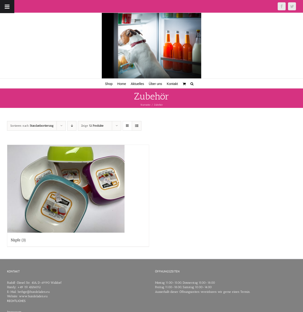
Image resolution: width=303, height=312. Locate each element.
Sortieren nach (31, 125)
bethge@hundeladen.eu (34, 292)
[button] (191, 83)
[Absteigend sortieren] (71, 126)
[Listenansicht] (136, 125)
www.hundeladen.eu (33, 296)
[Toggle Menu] (7, 6)
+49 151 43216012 (29, 287)
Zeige (92, 125)
